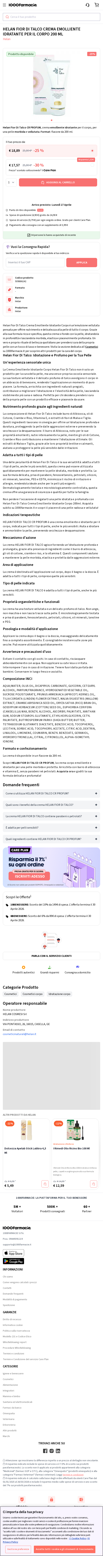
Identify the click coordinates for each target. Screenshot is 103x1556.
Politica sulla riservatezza (16, 1331)
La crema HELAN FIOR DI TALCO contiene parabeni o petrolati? (44, 816)
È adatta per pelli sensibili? (22, 828)
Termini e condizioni (13, 1353)
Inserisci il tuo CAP (19, 262)
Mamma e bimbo (11, 1396)
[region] (51, 1531)
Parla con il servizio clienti (52, 956)
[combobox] (51, 17)
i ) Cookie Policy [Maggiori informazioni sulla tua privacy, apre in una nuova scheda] (78, 1538)
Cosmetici (91, 347)
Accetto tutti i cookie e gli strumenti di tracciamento (64, 1549)
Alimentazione (10, 1385)
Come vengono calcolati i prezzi (20, 1282)
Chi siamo (8, 1276)
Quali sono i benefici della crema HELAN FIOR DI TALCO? (39, 805)
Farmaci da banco (12, 1408)
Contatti (7, 1288)
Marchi (6, 1436)
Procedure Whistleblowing (17, 1348)
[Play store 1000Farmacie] (17, 1261)
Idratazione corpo (59, 994)
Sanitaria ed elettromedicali (17, 1402)
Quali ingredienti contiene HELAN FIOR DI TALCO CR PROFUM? (43, 839)
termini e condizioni (73, 1475)
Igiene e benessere (13, 1373)
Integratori (8, 1390)
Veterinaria (8, 1419)
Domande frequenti (13, 1294)
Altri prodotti (9, 1430)
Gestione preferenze (18, 1549)
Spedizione (9, 1305)
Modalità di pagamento (15, 1299)
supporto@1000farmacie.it (17, 1244)
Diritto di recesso (12, 1319)
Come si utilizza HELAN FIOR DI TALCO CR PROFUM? (37, 793)
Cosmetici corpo (33, 994)
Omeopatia (9, 1413)
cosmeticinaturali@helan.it (19, 1034)
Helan (6, 39)
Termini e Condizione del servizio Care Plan (26, 1359)
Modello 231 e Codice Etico (17, 1336)
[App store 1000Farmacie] (17, 1252)
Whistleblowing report (14, 1342)
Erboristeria (9, 1425)
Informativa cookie (13, 1325)
